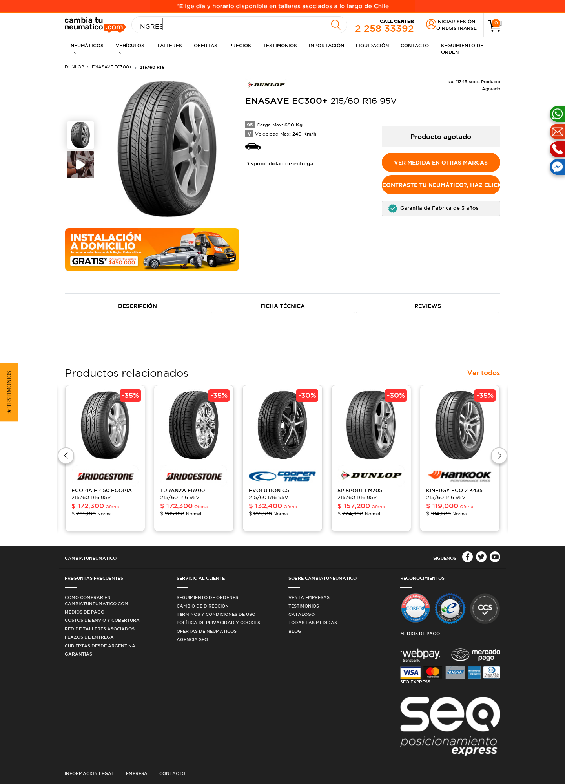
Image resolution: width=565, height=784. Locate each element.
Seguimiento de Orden (462, 48)
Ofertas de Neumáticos (207, 631)
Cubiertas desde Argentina (100, 645)
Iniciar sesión (455, 21)
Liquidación (372, 45)
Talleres (169, 45)
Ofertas (205, 45)
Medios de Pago (84, 611)
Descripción (137, 306)
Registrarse (459, 28)
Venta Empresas (309, 597)
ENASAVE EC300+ (112, 66)
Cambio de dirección (203, 605)
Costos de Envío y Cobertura (102, 620)
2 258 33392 (384, 25)
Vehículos (130, 48)
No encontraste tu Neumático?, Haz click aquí (441, 184)
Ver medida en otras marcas (441, 162)
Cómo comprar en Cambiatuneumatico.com (96, 600)
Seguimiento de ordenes (207, 597)
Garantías (78, 653)
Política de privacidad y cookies (218, 622)
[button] (441, 208)
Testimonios (280, 45)
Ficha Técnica (283, 306)
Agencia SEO (192, 639)
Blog (294, 631)
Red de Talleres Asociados (100, 628)
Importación (326, 45)
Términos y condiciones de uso (216, 614)
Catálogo (301, 614)
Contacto (415, 45)
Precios (240, 45)
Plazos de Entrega (89, 636)
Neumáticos (87, 48)
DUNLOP (74, 66)
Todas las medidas (312, 622)
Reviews (427, 306)
